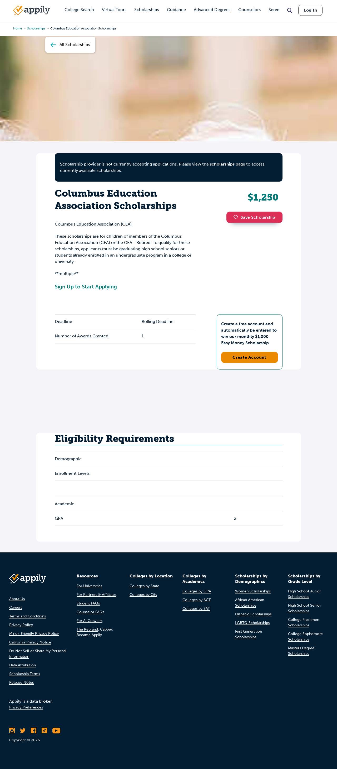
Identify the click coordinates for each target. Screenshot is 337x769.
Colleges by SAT (196, 608)
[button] (237, 217)
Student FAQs (88, 603)
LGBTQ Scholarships (252, 623)
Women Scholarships (253, 591)
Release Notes (21, 682)
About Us (17, 599)
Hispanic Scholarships (253, 614)
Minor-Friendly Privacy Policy (34, 633)
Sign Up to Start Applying (86, 286)
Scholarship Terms (24, 674)
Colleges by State (144, 586)
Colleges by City (143, 594)
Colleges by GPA (196, 591)
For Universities (89, 586)
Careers (15, 607)
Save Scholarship (254, 217)
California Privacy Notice (30, 642)
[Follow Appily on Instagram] (12, 731)
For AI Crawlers (89, 620)
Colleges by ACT (196, 600)
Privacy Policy (21, 625)
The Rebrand (87, 629)
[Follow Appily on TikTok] (44, 731)
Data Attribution (22, 665)
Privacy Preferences (26, 707)
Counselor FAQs (90, 612)
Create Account (249, 357)
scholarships (222, 164)
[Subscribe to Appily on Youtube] (56, 731)
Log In (310, 10)
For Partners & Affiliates (96, 594)
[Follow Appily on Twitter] (23, 731)
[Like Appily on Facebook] (33, 731)
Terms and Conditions (27, 616)
